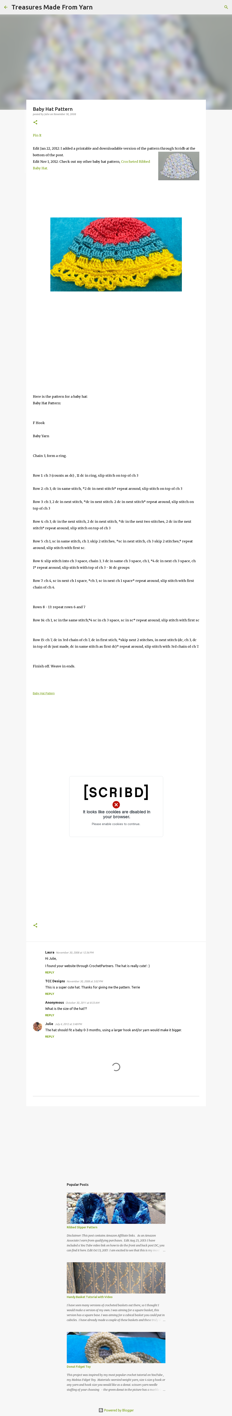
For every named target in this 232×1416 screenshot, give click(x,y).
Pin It (37, 135)
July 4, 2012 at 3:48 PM (68, 1024)
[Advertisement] (116, 1141)
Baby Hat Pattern (44, 693)
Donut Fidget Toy (79, 1366)
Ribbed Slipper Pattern (82, 1227)
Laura (49, 952)
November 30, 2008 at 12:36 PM (74, 952)
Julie (49, 1024)
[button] (35, 122)
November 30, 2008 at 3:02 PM (85, 981)
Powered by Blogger (116, 1410)
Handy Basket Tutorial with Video (90, 1297)
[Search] (98, 7)
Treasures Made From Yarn (52, 7)
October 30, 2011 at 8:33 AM (82, 1002)
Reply (49, 972)
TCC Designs (55, 981)
